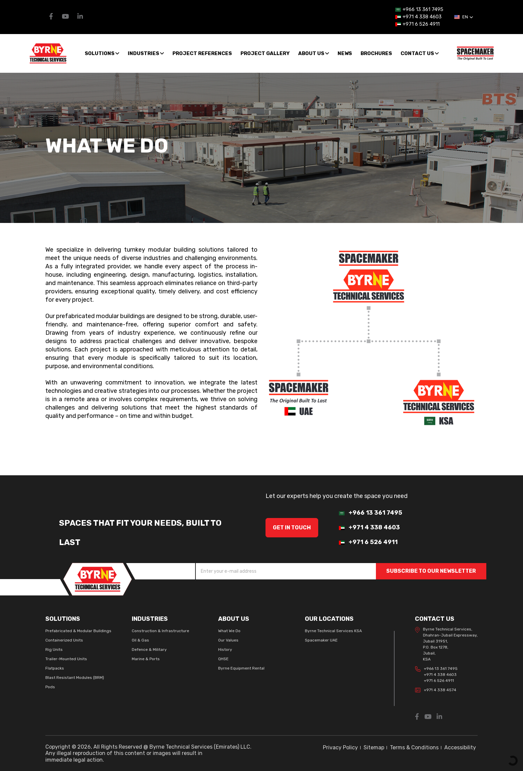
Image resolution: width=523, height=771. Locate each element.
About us (313, 53)
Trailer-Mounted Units (66, 659)
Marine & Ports (146, 659)
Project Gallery (265, 53)
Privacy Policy (340, 747)
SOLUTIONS (102, 53)
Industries (146, 53)
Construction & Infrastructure (160, 630)
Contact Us (420, 53)
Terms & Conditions (414, 747)
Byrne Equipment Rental (241, 668)
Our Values (228, 640)
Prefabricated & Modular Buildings (78, 630)
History (225, 649)
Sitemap (374, 747)
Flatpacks (54, 668)
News (345, 53)
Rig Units (54, 649)
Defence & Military (149, 649)
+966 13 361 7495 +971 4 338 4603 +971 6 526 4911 (436, 674)
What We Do (229, 630)
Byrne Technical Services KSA (333, 630)
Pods (50, 687)
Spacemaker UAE (321, 640)
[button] (463, 17)
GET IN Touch (292, 527)
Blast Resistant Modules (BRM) (74, 677)
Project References (202, 53)
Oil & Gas (140, 640)
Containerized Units (64, 640)
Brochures (376, 53)
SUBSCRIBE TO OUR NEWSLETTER (431, 571)
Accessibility (460, 747)
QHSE (223, 659)
